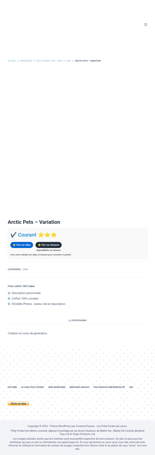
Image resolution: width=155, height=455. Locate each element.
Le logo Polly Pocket (32, 387)
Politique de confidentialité (109, 387)
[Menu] (145, 24)
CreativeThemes (85, 426)
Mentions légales (79, 387)
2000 (25, 269)
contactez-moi (81, 445)
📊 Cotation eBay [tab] (77, 320)
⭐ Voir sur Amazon (48, 244)
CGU (131, 387)
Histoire (12, 387)
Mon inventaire (57, 387)
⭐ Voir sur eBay (22, 244)
